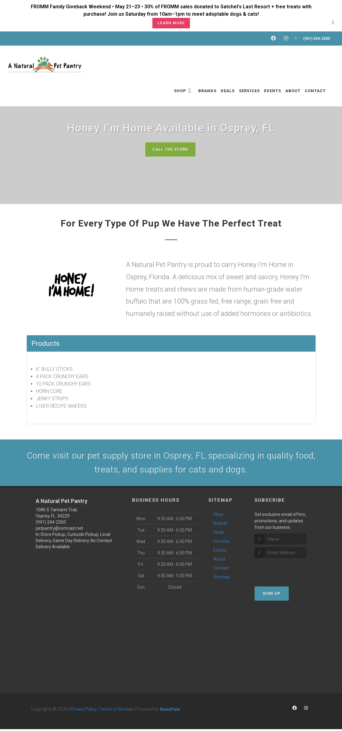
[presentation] (287, 571)
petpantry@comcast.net (59, 530)
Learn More (171, 23)
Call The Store (170, 149)
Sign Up (272, 595)
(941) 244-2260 (51, 523)
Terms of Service (116, 711)
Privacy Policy (83, 711)
